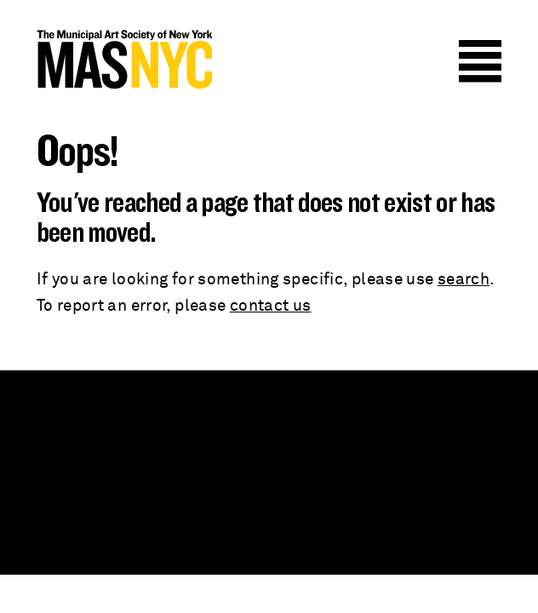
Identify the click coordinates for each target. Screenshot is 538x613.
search (463, 280)
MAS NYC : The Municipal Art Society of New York (124, 59)
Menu (480, 61)
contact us (271, 306)
